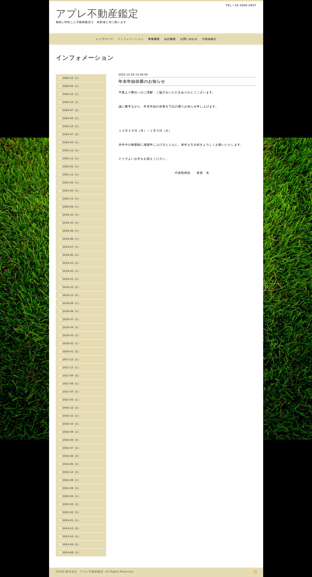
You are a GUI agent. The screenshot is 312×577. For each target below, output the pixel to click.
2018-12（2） (72, 287)
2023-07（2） (72, 134)
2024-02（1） (72, 118)
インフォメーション (131, 39)
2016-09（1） (72, 431)
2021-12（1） (72, 174)
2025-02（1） (72, 86)
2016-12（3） (72, 407)
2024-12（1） (72, 94)
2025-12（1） (72, 78)
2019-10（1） (72, 222)
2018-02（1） (72, 343)
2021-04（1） (72, 190)
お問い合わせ (189, 39)
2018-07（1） (72, 319)
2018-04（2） (72, 327)
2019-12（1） (72, 214)
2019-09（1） (72, 230)
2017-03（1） (72, 399)
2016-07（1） (72, 448)
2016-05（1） (72, 464)
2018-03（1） (72, 335)
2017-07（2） (72, 391)
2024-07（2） (72, 110)
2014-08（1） (72, 552)
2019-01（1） (72, 279)
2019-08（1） (72, 238)
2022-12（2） (72, 150)
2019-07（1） (72, 246)
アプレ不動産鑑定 (97, 13)
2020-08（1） (72, 206)
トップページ (104, 39)
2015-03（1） (72, 504)
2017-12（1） (72, 359)
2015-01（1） (72, 520)
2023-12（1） (72, 126)
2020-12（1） (72, 198)
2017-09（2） (72, 375)
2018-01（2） (72, 351)
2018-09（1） (72, 303)
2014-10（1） (72, 536)
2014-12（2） (72, 528)
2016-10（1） (72, 423)
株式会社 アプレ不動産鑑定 (84, 571)
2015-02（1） (72, 512)
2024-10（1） (72, 102)
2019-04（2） (72, 263)
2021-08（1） (72, 182)
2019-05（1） (72, 255)
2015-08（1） (72, 488)
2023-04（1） (72, 142)
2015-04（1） (72, 496)
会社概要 (170, 39)
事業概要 (154, 39)
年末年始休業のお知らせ (141, 81)
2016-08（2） (72, 440)
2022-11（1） (72, 158)
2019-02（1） (72, 271)
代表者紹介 (209, 39)
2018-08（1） (72, 311)
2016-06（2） (72, 456)
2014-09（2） (72, 544)
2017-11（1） (72, 367)
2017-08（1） (72, 383)
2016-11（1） (72, 415)
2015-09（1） (72, 480)
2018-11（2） (72, 295)
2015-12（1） (72, 472)
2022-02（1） (72, 166)
